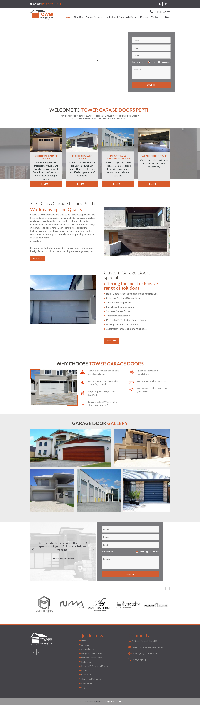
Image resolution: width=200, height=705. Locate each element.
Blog (167, 17)
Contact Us (156, 17)
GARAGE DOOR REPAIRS (154, 156)
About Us (78, 17)
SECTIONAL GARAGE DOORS (46, 157)
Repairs (144, 17)
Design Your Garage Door (92, 653)
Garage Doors (93, 17)
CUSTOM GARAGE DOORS (82, 157)
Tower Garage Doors (93, 701)
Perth (58, 3)
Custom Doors (87, 649)
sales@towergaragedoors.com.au (148, 647)
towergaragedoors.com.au (145, 653)
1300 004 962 (161, 11)
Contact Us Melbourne (91, 679)
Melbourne (47, 3)
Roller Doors (86, 662)
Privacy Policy (87, 683)
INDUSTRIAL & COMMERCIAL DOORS (118, 157)
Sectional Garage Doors (91, 657)
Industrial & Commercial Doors (121, 17)
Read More (46, 184)
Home (67, 17)
